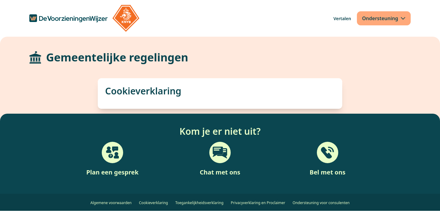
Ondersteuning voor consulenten (321, 202)
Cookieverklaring (153, 202)
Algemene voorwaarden (111, 202)
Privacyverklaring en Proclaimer (258, 202)
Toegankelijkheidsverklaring (199, 202)
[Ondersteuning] (384, 18)
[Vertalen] (342, 18)
